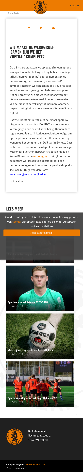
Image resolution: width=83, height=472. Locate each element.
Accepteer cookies (41, 232)
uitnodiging (40, 156)
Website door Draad (35, 464)
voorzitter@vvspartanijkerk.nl (28, 174)
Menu (75, 5)
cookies (17, 221)
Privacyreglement (15, 467)
